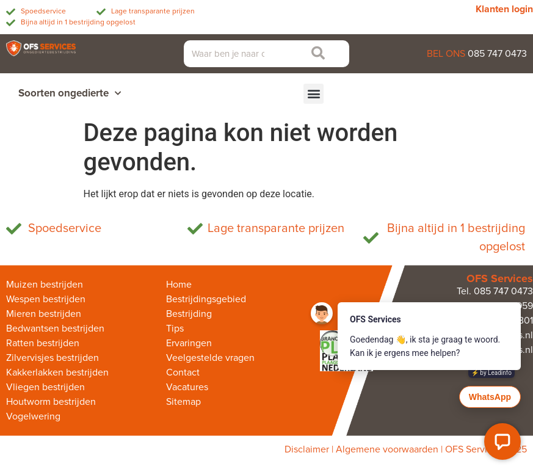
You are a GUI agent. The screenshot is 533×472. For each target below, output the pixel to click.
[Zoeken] (315, 53)
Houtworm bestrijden (51, 402)
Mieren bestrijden (43, 314)
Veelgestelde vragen (210, 358)
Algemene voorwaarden (387, 449)
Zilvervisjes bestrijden (52, 358)
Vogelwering (33, 416)
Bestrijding (189, 314)
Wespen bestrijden (45, 299)
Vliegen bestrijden (45, 387)
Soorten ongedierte (69, 93)
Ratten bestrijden (42, 343)
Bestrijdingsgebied (206, 299)
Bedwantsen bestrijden (55, 328)
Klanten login (504, 9)
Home (179, 284)
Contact (183, 372)
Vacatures (187, 387)
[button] (313, 94)
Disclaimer (307, 449)
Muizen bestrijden (44, 284)
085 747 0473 (497, 54)
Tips (175, 328)
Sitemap (183, 402)
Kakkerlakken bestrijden (57, 372)
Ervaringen (189, 343)
